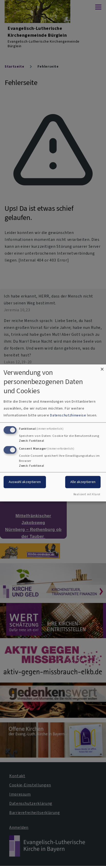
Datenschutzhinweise (68, 415)
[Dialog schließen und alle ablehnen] (102, 367)
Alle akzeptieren (82, 481)
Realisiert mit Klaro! (86, 495)
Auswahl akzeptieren (25, 481)
